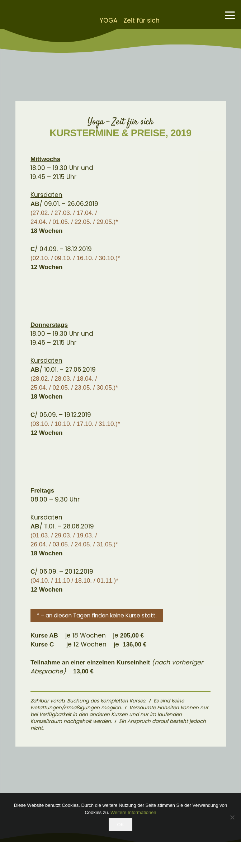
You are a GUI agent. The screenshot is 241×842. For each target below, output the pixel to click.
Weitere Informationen (133, 812)
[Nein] (232, 817)
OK (120, 824)
